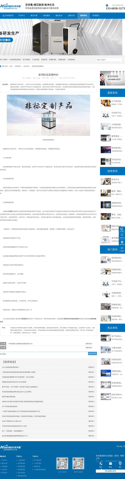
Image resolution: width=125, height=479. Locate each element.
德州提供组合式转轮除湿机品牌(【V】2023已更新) (118, 258)
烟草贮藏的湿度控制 (8, 396)
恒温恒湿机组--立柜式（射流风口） (118, 316)
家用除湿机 (21, 466)
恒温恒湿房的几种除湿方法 (118, 359)
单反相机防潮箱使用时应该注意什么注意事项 (16, 392)
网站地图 (119, 446)
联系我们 (96, 15)
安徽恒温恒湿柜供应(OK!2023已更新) (14, 382)
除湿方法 (115, 179)
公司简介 (4, 469)
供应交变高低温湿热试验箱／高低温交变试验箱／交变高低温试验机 (24, 416)
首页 (11, 66)
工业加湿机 (35, 59)
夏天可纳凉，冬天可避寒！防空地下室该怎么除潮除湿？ (20, 387)
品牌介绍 (71, 15)
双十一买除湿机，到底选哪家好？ (13, 431)
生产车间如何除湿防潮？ (10, 406)
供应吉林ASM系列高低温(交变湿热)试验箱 (118, 395)
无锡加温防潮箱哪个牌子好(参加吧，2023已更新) (18, 377)
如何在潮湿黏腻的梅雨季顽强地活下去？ (15, 436)
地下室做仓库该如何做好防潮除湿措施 (118, 336)
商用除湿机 (21, 463)
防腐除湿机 (52, 59)
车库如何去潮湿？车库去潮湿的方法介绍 (118, 159)
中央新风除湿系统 (15, 59)
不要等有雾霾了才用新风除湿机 (118, 348)
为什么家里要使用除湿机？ (11, 367)
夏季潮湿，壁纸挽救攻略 (118, 136)
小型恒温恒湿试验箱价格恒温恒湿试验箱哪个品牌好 (19, 372)
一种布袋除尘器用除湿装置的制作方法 (20, 343)
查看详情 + (89, 343)
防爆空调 (44, 59)
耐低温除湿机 (22, 476)
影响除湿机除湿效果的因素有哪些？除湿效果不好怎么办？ (118, 148)
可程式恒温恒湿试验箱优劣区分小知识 (14, 426)
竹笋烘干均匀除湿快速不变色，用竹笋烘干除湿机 (118, 113)
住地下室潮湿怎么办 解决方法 (11, 421)
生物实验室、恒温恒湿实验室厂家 (118, 293)
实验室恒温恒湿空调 (118, 203)
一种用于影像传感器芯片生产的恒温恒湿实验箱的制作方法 (21, 411)
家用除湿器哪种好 (38, 66)
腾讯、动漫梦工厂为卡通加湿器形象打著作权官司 (118, 215)
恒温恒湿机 (21, 472)
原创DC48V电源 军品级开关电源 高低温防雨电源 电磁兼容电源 (22, 401)
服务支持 (59, 15)
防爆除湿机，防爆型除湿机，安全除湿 (118, 305)
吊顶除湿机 (71, 59)
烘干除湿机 (26, 59)
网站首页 (3, 456)
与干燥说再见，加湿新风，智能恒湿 (118, 101)
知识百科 (26, 66)
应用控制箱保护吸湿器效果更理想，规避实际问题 (118, 383)
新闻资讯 (83, 15)
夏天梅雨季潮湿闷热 (118, 238)
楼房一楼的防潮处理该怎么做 (118, 191)
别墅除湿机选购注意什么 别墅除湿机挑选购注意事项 (118, 371)
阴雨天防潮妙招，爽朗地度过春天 (118, 226)
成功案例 (46, 15)
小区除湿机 (116, 124)
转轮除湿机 (21, 469)
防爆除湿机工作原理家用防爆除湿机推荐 (118, 269)
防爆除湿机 (62, 59)
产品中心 (21, 15)
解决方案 (34, 15)
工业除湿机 (21, 460)
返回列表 (92, 353)
